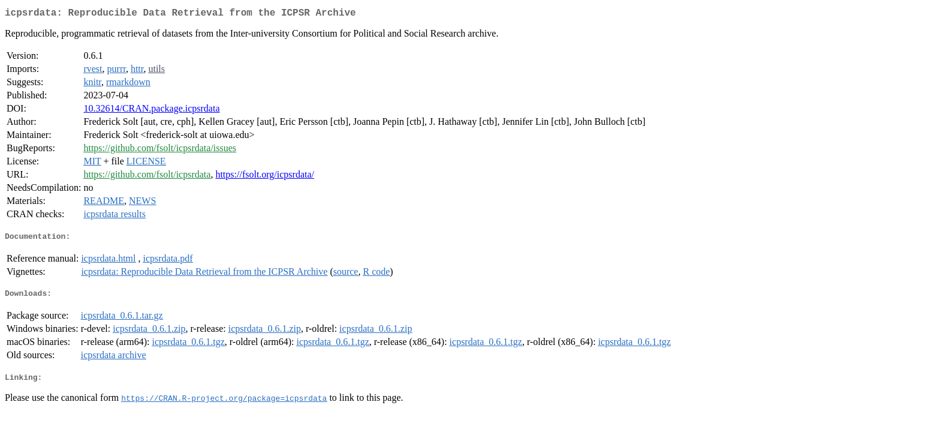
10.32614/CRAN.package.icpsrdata (151, 111)
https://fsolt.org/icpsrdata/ (264, 177)
